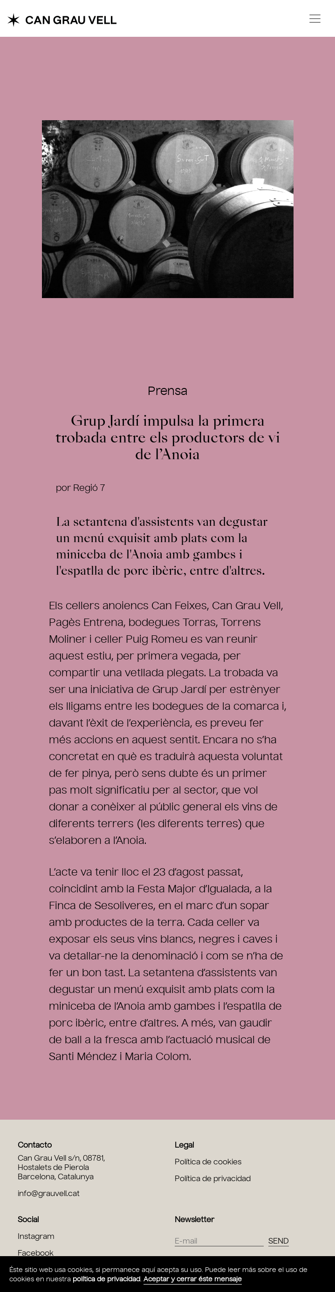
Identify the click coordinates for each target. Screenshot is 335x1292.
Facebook (36, 1253)
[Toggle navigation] (315, 18)
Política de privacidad (213, 1178)
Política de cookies (208, 1161)
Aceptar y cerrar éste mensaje (193, 1279)
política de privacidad (106, 1279)
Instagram (36, 1236)
